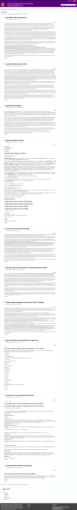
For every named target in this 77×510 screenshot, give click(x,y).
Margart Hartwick (9, 67)
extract (29, 165)
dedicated (10, 455)
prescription (10, 180)
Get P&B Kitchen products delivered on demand (12, 452)
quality (32, 164)
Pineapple (9, 383)
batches (30, 414)
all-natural (35, 414)
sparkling (27, 425)
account (10, 222)
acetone (14, 171)
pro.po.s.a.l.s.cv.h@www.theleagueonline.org (11, 30)
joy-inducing (20, 439)
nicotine (19, 481)
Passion (7, 376)
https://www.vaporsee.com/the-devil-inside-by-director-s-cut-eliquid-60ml (17, 53)
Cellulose (22, 192)
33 (14, 14)
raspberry (38, 444)
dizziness (21, 175)
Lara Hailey (8, 19)
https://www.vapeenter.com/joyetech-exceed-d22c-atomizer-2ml (15, 317)
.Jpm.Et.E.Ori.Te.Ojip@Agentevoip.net (10, 113)
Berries (8, 370)
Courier (37, 194)
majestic (17, 354)
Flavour (18, 387)
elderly (43, 173)
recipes (26, 439)
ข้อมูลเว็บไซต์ (5, 9)
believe (11, 423)
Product (5, 442)
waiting (23, 435)
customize (25, 481)
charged (13, 193)
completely (37, 424)
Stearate (30, 192)
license (37, 457)
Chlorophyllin (46, 191)
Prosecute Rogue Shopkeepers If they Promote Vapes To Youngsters (24, 306)
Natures (10, 216)
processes (39, 440)
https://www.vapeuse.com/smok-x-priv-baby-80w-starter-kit (14, 40)
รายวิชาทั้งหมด (62, 22)
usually (9, 157)
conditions (21, 174)
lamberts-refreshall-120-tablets (14, 141)
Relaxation (9, 417)
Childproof (6, 364)
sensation (42, 425)
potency (19, 159)
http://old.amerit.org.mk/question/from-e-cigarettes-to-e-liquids (15, 253)
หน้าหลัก (60, 15)
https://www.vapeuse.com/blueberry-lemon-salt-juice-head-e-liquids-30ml (27, 70)
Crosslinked (18, 192)
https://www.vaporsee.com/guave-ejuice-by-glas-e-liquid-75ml (15, 318)
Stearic (14, 192)
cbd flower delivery (13, 361)
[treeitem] (67, 15)
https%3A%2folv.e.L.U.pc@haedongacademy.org (21, 325)
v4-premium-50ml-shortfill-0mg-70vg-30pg (18, 469)
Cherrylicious (6, 373)
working (17, 196)
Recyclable (6, 365)
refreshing (7, 425)
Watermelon (47, 444)
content (7, 389)
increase (38, 193)
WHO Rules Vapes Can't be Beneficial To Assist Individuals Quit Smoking (26, 270)
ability (27, 162)
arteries (53, 163)
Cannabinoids (6, 427)
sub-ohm (13, 479)
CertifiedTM (10, 432)
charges (9, 193)
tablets (29, 159)
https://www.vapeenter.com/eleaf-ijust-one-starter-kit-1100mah (18, 51)
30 (11, 14)
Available (5, 421)
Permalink (5, 59)
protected (28, 181)
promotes (9, 163)
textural (39, 425)
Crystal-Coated (12, 411)
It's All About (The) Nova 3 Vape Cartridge (17, 230)
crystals (10, 415)
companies (12, 457)
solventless (43, 414)
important (39, 173)
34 (15, 14)
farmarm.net (41, 277)
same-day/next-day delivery (34, 452)
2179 (24, 14)
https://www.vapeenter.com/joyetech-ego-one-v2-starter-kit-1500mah (41, 31)
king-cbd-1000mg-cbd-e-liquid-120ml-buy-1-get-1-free (21, 343)
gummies (27, 424)
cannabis (18, 424)
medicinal (42, 168)
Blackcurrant (6, 369)
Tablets (12, 181)
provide (33, 159)
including (9, 424)
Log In (74, 0)
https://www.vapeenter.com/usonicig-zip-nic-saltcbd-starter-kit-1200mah (16, 133)
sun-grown (15, 424)
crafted (25, 414)
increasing (25, 173)
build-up (14, 174)
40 (20, 14)
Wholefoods (20, 216)
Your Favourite (6, 149)
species (27, 167)
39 (19, 14)
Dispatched (6, 157)
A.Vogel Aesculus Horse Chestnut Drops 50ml (18, 202)
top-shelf (50, 414)
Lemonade (10, 369)
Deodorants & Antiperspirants (25, 354)
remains (34, 168)
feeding (16, 178)
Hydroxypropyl (22, 191)
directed (25, 177)
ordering (24, 452)
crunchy (22, 415)
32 (13, 14)
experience (23, 423)
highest (22, 165)
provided (13, 184)
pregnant (10, 178)
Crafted (31, 479)
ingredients (6, 171)
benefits (27, 353)
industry (44, 455)
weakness (43, 163)
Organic (9, 359)
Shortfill (26, 479)
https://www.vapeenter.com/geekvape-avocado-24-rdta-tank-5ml (34, 283)
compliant (43, 480)
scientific (50, 159)
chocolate (33, 444)
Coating (18, 191)
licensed (5, 457)
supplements (48, 180)
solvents (48, 424)
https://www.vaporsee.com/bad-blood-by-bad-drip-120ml (28, 50)
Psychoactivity (6, 418)
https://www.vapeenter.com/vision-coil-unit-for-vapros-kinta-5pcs (40, 241)
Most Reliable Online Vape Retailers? (16, 17)
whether (19, 168)
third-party (28, 457)
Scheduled (44, 452)
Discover (53, 424)
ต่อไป (26, 14)
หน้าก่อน (4, 14)
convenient (10, 480)
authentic (26, 455)
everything (22, 444)
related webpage (21, 361)
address (50, 450)
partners (50, 455)
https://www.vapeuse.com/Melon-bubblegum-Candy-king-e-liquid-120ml (19, 296)
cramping (39, 163)
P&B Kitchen (6, 439)
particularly (36, 173)
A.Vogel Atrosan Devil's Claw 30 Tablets (16, 207)
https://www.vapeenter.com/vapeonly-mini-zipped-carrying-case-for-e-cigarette (28, 78)
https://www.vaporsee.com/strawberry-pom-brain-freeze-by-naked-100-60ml (37, 275)
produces (16, 439)
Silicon (9, 192)
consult (34, 180)
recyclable (15, 480)
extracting (47, 170)
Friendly (8, 362)
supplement (23, 159)
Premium (21, 479)
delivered (12, 194)
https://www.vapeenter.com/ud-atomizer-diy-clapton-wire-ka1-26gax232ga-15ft (26, 81)
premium (29, 164)
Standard (41, 193)
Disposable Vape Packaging (13, 107)
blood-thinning (15, 180)
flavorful (30, 444)
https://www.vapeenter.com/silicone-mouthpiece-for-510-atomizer (35, 120)
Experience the (6, 479)
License (5, 454)
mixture (10, 171)
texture (24, 415)
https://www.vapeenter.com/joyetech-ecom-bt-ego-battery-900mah (33, 323)
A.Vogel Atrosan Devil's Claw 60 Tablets (16, 210)
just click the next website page (21, 164)
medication (20, 180)
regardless (24, 193)
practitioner (31, 177)
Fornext (9, 218)
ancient (15, 169)
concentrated (47, 169)
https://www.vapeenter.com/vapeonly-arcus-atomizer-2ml (44, 35)
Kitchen (8, 423)
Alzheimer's (38, 174)
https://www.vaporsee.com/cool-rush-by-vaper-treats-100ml (38, 115)
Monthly (5, 147)
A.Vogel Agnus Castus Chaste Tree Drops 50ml (18, 205)
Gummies (18, 411)
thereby (22, 173)
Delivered (5, 215)
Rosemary (5, 189)
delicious (38, 439)
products (30, 450)
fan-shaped (7, 169)
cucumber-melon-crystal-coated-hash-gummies (19, 398)
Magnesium (27, 192)
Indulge (18, 444)
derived (17, 167)
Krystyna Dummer (9, 143)
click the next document (35, 455)
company (39, 165)
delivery (8, 156)
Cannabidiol (10, 387)
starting (14, 435)
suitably (14, 354)
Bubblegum (6, 372)
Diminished (25, 174)
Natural (21, 430)
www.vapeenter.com (24, 74)
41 (21, 14)
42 (22, 14)
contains (14, 164)
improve (31, 162)
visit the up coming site (40, 479)
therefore (41, 162)
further (13, 163)
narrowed (50, 163)
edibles (14, 423)
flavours (14, 353)
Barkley (13, 439)
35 (16, 14)
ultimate (10, 479)
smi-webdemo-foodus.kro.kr (46, 79)
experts (8, 481)
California (12, 450)
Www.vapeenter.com (28, 237)
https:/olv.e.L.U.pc (35, 277)
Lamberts (5, 159)
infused (17, 353)
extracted (51, 168)
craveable (15, 415)
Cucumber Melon (7, 411)
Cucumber (8, 414)
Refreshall (9, 159)
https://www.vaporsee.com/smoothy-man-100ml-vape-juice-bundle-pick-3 (18, 250)
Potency (29, 361)
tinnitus (17, 175)
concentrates (21, 387)
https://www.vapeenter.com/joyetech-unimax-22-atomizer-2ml (19, 77)
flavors (51, 440)
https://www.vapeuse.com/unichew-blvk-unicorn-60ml (29, 258)
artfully (22, 414)
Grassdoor (6, 455)
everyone (31, 168)
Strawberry (6, 383)
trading (16, 216)
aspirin (29, 180)
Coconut (5, 431)
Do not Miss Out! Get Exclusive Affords (16, 65)
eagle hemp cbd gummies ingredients (39, 430)
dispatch (23, 196)
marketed (39, 167)
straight (8, 215)
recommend (11, 435)
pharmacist (35, 177)
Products (11, 448)
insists (45, 165)
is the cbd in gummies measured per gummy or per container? (31, 480)
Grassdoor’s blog (13, 461)
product (41, 423)
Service (40, 194)
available (32, 165)
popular (9, 167)
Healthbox (13, 216)
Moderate (12, 418)
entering (46, 450)
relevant (25, 160)
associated (14, 162)
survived (30, 169)
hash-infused (23, 424)
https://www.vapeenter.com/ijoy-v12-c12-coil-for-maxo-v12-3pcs (15, 284)
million (41, 169)
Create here (14, 222)
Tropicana (6, 386)
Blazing (5, 370)
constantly (16, 450)
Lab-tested (7, 361)
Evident (13, 364)
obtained (30, 170)
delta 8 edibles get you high (12, 444)
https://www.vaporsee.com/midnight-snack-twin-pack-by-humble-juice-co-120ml (18, 324)
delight (44, 481)
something (15, 441)
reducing (34, 163)
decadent (48, 440)
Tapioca (14, 430)
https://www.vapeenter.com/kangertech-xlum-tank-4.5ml (40, 86)
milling (38, 170)
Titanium (34, 191)
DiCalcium (6, 191)
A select (5, 353)
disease (41, 174)
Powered (5, 218)
